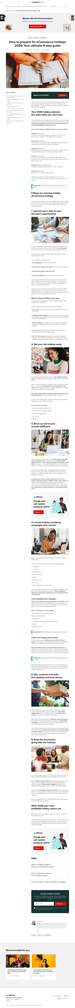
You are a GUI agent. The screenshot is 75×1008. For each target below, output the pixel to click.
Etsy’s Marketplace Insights (38, 336)
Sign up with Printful (37, 26)
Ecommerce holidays (28, 6)
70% (36, 601)
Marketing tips (39, 6)
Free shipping (35, 569)
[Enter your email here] (44, 904)
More (46, 6)
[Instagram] (53, 996)
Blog (7, 6)
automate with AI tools (45, 604)
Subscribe (61, 904)
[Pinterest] (65, 996)
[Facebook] (55, 996)
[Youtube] (58, 996)
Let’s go (38, 512)
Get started (62, 95)
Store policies (35, 410)
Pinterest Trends (36, 330)
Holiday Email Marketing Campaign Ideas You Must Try (53, 632)
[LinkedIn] (60, 996)
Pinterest (51, 652)
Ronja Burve (46, 49)
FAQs (8, 124)
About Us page (35, 416)
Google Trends (35, 309)
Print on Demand (60, 479)
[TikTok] (68, 996)
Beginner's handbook (15, 6)
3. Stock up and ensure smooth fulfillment (15, 108)
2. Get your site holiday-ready (13, 106)
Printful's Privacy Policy (60, 908)
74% (68, 121)
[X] (63, 996)
